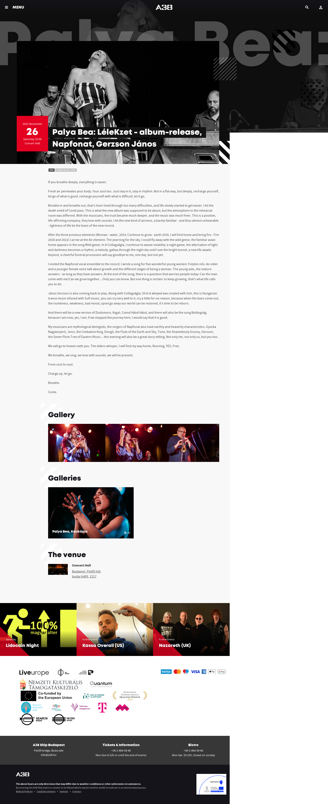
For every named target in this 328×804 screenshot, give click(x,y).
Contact (76, 791)
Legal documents (46, 791)
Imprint (64, 791)
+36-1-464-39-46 (193, 750)
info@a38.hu (48, 755)
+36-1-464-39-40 (121, 750)
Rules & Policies (24, 791)
